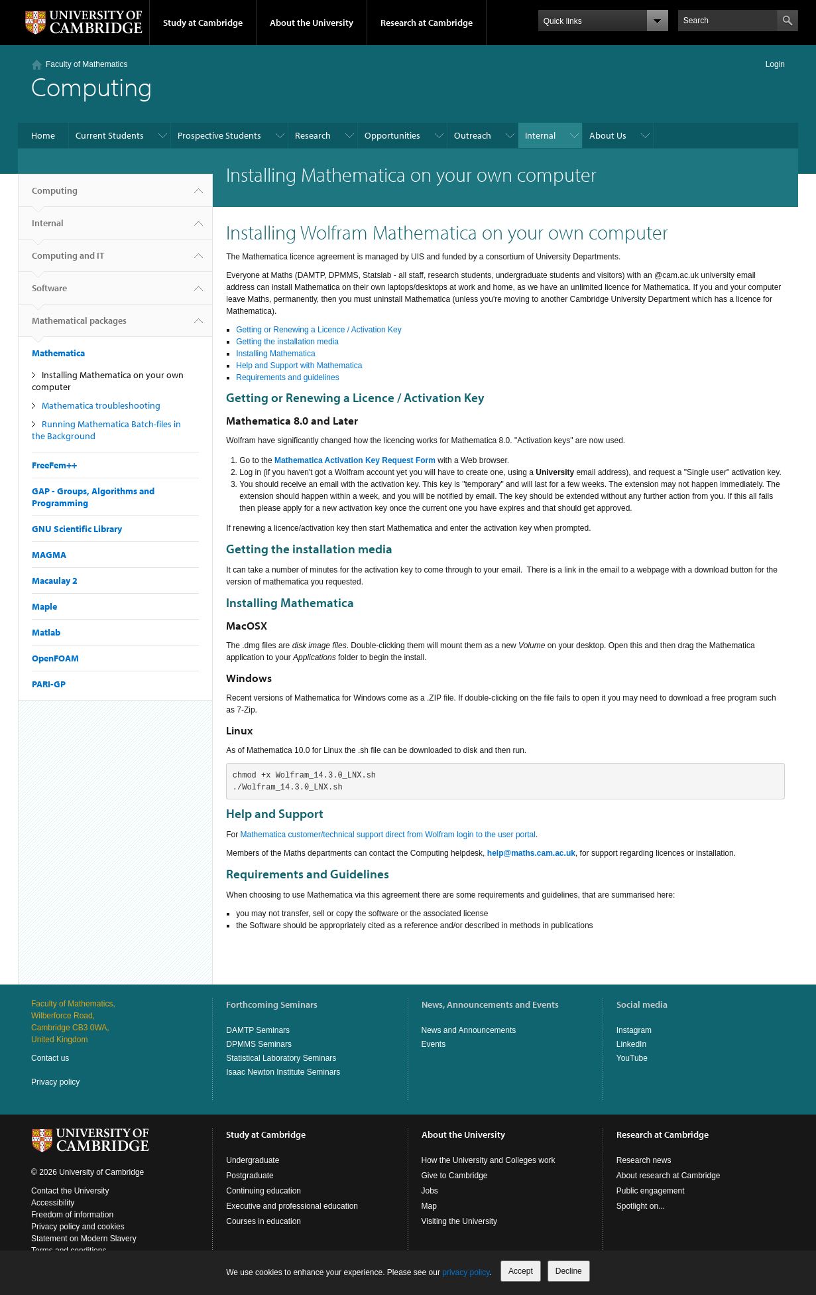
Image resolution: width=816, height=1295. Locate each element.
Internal (540, 135)
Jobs (430, 1190)
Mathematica (58, 353)
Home (43, 135)
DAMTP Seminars (258, 1030)
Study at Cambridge (203, 23)
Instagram (634, 1030)
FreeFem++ (54, 465)
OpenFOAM (55, 658)
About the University (311, 23)
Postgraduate (249, 1175)
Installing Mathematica (275, 353)
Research (313, 135)
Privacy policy (55, 1082)
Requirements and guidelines (287, 377)
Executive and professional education (292, 1206)
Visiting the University (460, 1221)
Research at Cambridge (426, 23)
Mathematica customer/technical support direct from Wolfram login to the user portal (388, 834)
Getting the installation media (287, 341)
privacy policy (465, 1272)
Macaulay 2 (55, 580)
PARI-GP (49, 684)
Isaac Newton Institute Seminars (283, 1072)
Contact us (50, 1058)
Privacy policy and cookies (78, 1226)
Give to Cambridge (455, 1175)
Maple (44, 606)
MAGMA (49, 555)
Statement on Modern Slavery (84, 1238)
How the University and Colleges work (488, 1160)
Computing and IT (68, 260)
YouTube (632, 1058)
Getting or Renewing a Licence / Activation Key (318, 329)
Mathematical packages (79, 325)
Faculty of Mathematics (86, 64)
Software (49, 293)
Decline (568, 1271)
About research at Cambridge (668, 1175)
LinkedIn (631, 1044)
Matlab (46, 632)
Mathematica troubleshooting (101, 405)
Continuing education (263, 1190)
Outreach (472, 135)
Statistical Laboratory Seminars (281, 1058)
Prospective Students (219, 135)
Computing (55, 195)
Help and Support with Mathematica (299, 365)
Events (434, 1044)
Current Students (110, 135)
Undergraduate (252, 1160)
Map (429, 1206)
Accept (520, 1271)
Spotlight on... (640, 1206)
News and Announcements (469, 1030)
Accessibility (52, 1202)
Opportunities (392, 135)
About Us (607, 135)
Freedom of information (72, 1214)
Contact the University (70, 1190)
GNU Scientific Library (77, 529)
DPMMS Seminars (259, 1044)
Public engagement (650, 1190)
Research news (643, 1160)
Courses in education (263, 1221)
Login (775, 64)
